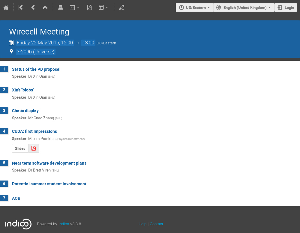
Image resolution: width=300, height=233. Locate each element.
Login (289, 7)
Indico (63, 223)
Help (142, 223)
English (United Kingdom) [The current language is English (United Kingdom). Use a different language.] (245, 7)
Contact (156, 223)
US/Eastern (196, 7)
